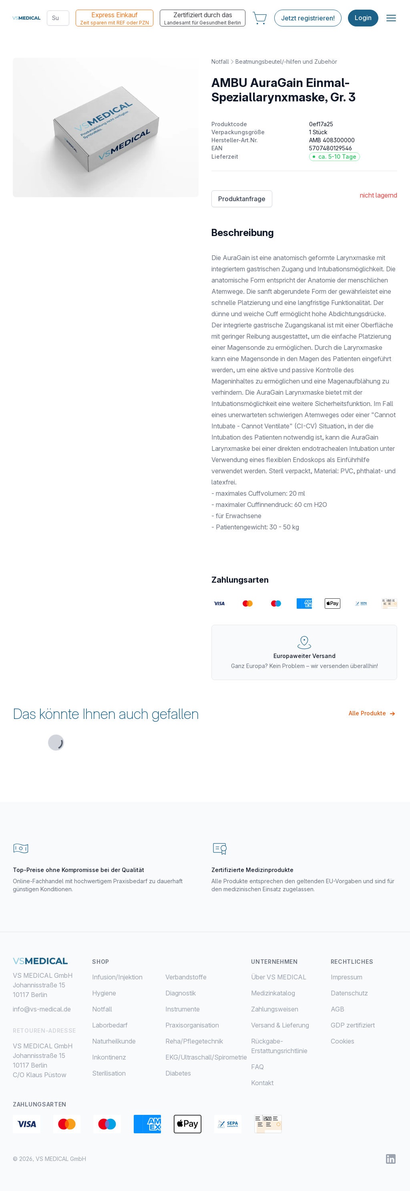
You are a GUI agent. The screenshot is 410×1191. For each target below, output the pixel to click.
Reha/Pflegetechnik (194, 1041)
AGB (337, 1009)
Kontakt (262, 1083)
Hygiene (104, 993)
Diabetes (178, 1073)
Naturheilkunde (114, 1041)
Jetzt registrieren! (307, 18)
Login (362, 18)
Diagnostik (180, 993)
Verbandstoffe (186, 977)
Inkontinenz (109, 1057)
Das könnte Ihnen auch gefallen (106, 714)
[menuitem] (128, 977)
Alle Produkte (373, 714)
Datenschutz (349, 993)
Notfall (220, 61)
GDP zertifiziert (353, 1025)
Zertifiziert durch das (202, 18)
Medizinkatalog (273, 993)
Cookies (342, 1041)
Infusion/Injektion (117, 977)
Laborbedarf (110, 1025)
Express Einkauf (114, 18)
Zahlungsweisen (274, 1009)
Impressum (346, 977)
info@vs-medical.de (42, 1009)
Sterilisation (109, 1073)
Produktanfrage (241, 199)
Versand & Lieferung (280, 1025)
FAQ (257, 1067)
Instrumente (182, 1009)
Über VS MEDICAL (278, 977)
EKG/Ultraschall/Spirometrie (206, 1057)
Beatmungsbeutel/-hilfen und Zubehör (286, 61)
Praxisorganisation (192, 1025)
